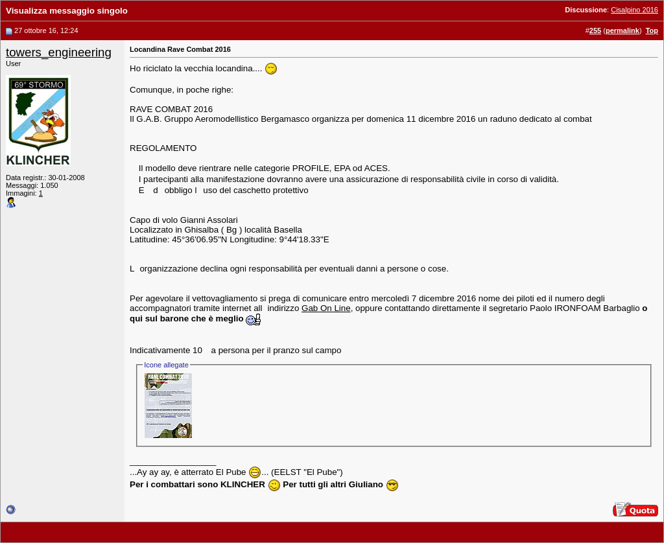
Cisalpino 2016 (634, 10)
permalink (622, 30)
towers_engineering (59, 52)
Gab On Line (326, 308)
